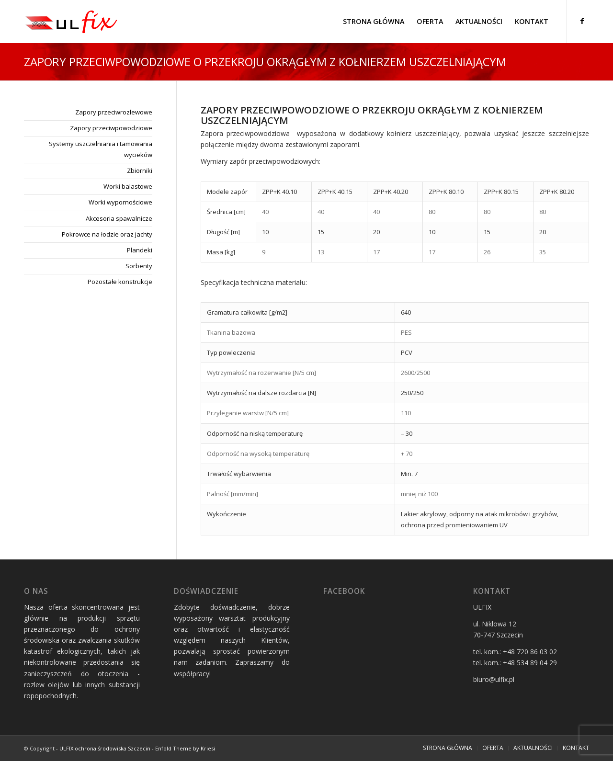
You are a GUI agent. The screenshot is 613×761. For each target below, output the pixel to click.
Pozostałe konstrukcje (120, 281)
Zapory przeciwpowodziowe (111, 128)
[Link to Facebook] (582, 21)
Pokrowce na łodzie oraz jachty (107, 234)
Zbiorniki (139, 170)
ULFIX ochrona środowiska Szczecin (104, 748)
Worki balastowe (127, 186)
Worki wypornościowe (120, 202)
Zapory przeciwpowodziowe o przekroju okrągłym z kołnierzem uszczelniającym (265, 61)
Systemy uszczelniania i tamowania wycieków (100, 149)
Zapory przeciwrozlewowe (113, 112)
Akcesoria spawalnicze (119, 218)
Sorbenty (138, 265)
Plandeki (139, 250)
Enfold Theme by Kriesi (185, 748)
